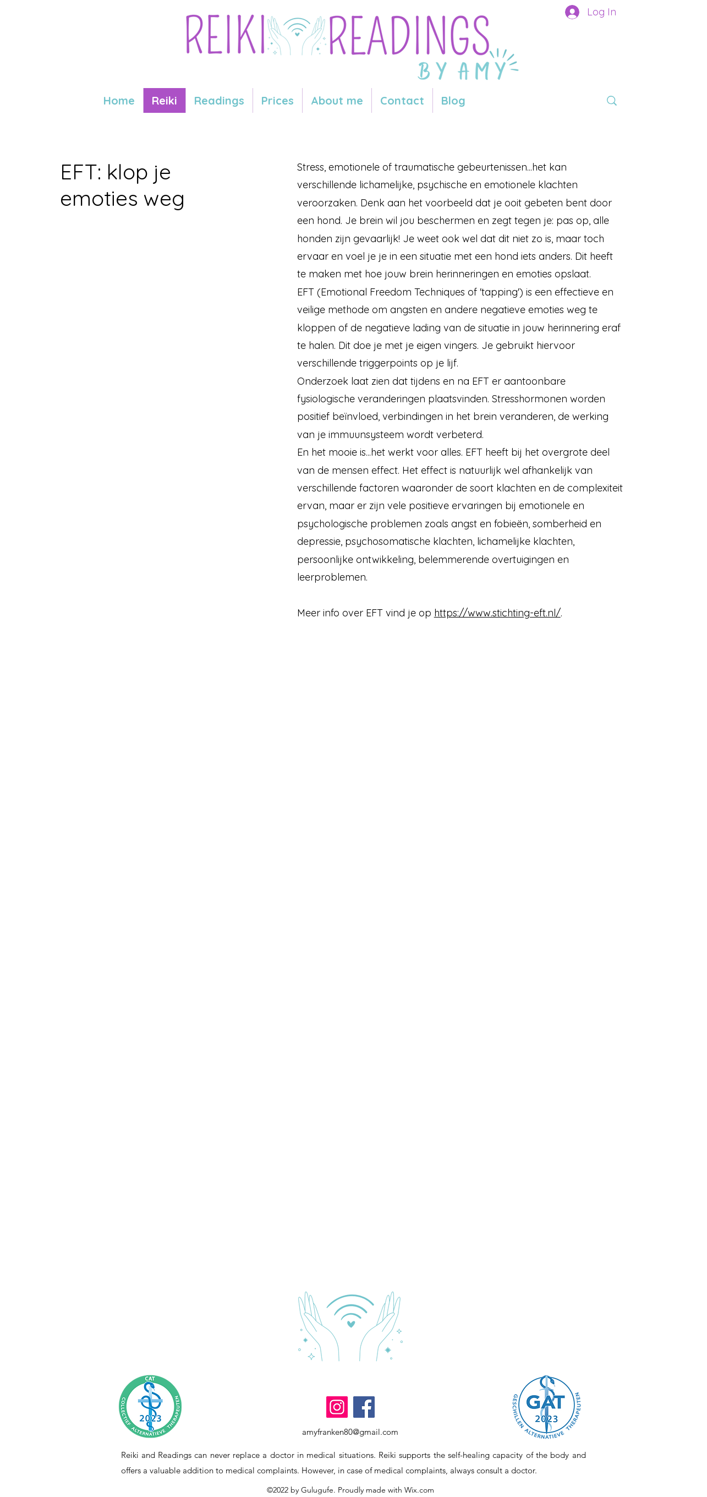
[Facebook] (364, 1407)
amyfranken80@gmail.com (350, 1432)
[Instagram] (337, 1407)
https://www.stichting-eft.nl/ (497, 613)
